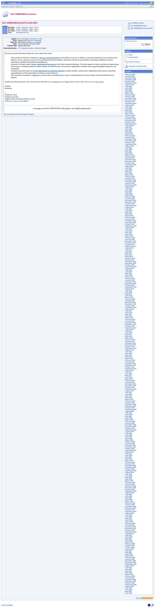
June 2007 (128, 455)
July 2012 (128, 352)
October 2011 (130, 367)
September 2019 (130, 205)
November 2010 (130, 386)
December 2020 (130, 180)
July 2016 (128, 270)
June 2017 (128, 251)
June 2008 (128, 435)
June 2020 (128, 190)
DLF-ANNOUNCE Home (139, 26)
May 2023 (128, 131)
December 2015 (130, 282)
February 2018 (130, 238)
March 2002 (129, 556)
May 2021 (128, 171)
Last (35, 27)
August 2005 (129, 493)
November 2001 (130, 562)
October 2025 (130, 81)
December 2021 (130, 159)
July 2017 (128, 250)
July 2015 (128, 290)
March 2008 (129, 440)
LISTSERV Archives (137, 23)
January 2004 (130, 525)
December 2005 (130, 486)
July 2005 (128, 494)
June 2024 (128, 108)
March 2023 (129, 134)
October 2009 (130, 408)
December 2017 (130, 241)
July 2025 (128, 86)
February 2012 (130, 360)
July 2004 (128, 515)
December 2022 (130, 139)
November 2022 (130, 141)
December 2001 (130, 561)
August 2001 (129, 566)
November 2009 (130, 406)
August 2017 (129, 248)
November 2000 (130, 581)
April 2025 (128, 91)
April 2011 (128, 377)
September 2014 (130, 307)
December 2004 (130, 506)
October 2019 (130, 204)
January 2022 (130, 158)
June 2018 (128, 231)
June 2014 (128, 312)
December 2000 (130, 579)
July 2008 (128, 433)
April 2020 (128, 193)
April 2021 (128, 173)
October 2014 (130, 306)
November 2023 (130, 120)
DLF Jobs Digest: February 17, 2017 (30, 39)
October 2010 (130, 387)
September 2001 (130, 564)
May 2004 (128, 518)
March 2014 (129, 318)
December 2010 (130, 384)
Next (31, 27)
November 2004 (130, 508)
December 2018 (130, 221)
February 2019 (130, 217)
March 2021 (129, 175)
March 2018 (129, 236)
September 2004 (130, 511)
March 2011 (129, 379)
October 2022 (130, 142)
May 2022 (128, 151)
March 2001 (129, 574)
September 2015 (130, 287)
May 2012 (128, 355)
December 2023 (130, 119)
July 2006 (128, 474)
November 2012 (130, 345)
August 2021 (129, 166)
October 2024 (130, 102)
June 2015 (128, 292)
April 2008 (128, 438)
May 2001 (128, 571)
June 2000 (128, 590)
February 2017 (130, 258)
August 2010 (129, 391)
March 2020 (129, 195)
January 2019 (130, 219)
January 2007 (130, 464)
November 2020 (130, 182)
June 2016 (128, 272)
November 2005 (130, 488)
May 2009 (128, 416)
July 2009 (128, 413)
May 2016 (128, 273)
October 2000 (130, 583)
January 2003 (130, 545)
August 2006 (129, 472)
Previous (25, 27)
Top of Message (9, 114)
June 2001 (128, 569)
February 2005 (130, 503)
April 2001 (128, 573)
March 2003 (129, 542)
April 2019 (128, 214)
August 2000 (129, 586)
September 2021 (130, 165)
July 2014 (128, 311)
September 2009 (130, 409)
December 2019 (130, 200)
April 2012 (128, 357)
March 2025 (129, 93)
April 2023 (128, 132)
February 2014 (130, 319)
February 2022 (130, 156)
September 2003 (130, 532)
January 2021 (130, 178)
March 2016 (129, 277)
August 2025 (129, 85)
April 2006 (128, 479)
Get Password (133, 57)
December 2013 (130, 323)
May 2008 (128, 437)
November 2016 (130, 263)
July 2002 (128, 551)
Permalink (30, 114)
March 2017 (129, 256)
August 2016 (129, 268)
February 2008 (130, 442)
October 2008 (130, 428)
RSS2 (150, 598)
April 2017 (128, 255)
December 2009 (130, 404)
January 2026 (130, 76)
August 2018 (129, 227)
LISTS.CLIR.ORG (7, 605)
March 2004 (129, 522)
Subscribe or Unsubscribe (137, 66)
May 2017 (128, 253)
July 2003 (128, 535)
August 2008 (129, 431)
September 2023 (130, 124)
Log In (130, 55)
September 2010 (130, 389)
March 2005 (129, 501)
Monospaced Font (22, 32)
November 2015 (130, 284)
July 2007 (128, 454)
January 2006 (130, 484)
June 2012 (128, 353)
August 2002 (129, 549)
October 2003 (130, 530)
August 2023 (129, 125)
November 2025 (130, 80)
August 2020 (129, 187)
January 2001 (130, 578)
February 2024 (130, 115)
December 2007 (130, 445)
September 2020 (130, 185)
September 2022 (130, 144)
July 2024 (128, 107)
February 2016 (130, 278)
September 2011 (130, 369)
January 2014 (130, 321)
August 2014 (129, 309)
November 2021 (130, 161)
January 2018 (130, 239)
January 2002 (130, 559)
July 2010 (128, 392)
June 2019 (128, 210)
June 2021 (128, 170)
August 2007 (129, 452)
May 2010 (128, 396)
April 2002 (128, 554)
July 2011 (128, 372)
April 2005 (128, 500)
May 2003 (128, 539)
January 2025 (130, 97)
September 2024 (130, 103)
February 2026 (130, 74)
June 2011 (128, 374)
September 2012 (130, 348)
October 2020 (130, 183)
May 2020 (128, 192)
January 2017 (130, 260)
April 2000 (128, 593)
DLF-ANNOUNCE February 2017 (142, 28)
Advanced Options (131, 41)
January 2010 (130, 403)
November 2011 (130, 365)
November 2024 (130, 100)
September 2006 (130, 471)
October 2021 (130, 163)
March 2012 (129, 358)
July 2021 (128, 168)
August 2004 (129, 513)
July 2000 (128, 588)
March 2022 (129, 154)
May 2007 (128, 457)
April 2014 (128, 316)
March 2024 (129, 114)
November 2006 (130, 467)
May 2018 (128, 233)
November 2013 (130, 324)
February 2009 (130, 421)
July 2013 (128, 331)
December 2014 (130, 302)
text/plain (24, 48)
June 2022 (128, 149)
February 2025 (130, 95)
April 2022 (128, 153)
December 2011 (130, 363)
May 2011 (128, 375)
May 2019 (128, 212)
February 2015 (130, 299)
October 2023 (130, 122)
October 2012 (130, 346)
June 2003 (128, 537)
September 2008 (130, 430)
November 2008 (130, 426)
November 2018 (130, 222)
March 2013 (129, 338)
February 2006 (130, 483)
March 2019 (129, 216)
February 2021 (130, 176)
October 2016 (130, 265)
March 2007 (129, 460)
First (18, 27)
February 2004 (130, 523)
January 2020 (130, 199)
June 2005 (128, 496)
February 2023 (130, 136)
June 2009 (128, 414)
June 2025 (128, 88)
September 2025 (130, 83)
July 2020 (128, 188)
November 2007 (130, 447)
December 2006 (130, 466)
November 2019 (130, 202)
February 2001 (130, 576)
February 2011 (130, 380)
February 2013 (130, 340)
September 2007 (130, 450)
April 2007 (128, 459)
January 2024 (130, 117)
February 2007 (130, 462)
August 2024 (129, 105)
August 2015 (129, 289)
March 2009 (129, 420)
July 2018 (128, 229)
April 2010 (128, 397)
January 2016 (130, 280)
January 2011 (130, 382)
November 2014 (130, 304)
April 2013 (128, 336)
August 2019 (129, 207)
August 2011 (129, 370)
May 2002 (128, 552)
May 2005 (128, 498)
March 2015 (129, 297)
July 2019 (128, 209)
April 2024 (128, 112)
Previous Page (21, 114)
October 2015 (130, 285)
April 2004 (128, 520)
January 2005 (130, 505)
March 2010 (129, 399)
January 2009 (130, 423)
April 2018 (128, 234)
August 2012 (129, 350)
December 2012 (130, 343)
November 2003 (130, 528)
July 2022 (128, 148)
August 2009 (129, 411)
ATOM (139, 598)
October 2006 (130, 469)
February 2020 (130, 197)
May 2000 (128, 591)
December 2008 (130, 425)
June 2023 (128, 129)
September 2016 (130, 267)
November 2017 (130, 243)
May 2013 (128, 335)
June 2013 (128, 333)
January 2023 (130, 137)
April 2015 (128, 295)
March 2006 (129, 481)
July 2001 (128, 568)
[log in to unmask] (34, 40)
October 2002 (130, 547)
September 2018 (130, 226)
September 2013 (130, 328)
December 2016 (130, 261)
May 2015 (128, 294)
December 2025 (130, 78)
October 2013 (130, 326)
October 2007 (130, 449)
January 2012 (130, 362)
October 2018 (130, 224)
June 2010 (128, 394)
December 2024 (130, 98)
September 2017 (130, 246)
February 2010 (130, 401)
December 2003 (130, 527)
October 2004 (130, 510)
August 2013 (129, 329)
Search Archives (131, 38)
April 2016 (128, 275)
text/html (37, 48)
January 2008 (130, 443)
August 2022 (129, 146)
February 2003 (130, 544)
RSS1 (144, 598)
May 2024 (128, 110)
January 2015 (130, 301)
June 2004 (128, 517)
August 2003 (129, 534)
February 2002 (130, 557)
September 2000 (130, 585)
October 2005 (130, 489)
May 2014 (128, 314)
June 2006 (128, 476)
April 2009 (128, 418)
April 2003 (128, 540)
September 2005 (130, 491)
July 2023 (128, 127)
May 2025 (128, 90)
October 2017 (130, 244)
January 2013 (130, 341)
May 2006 (128, 477)
